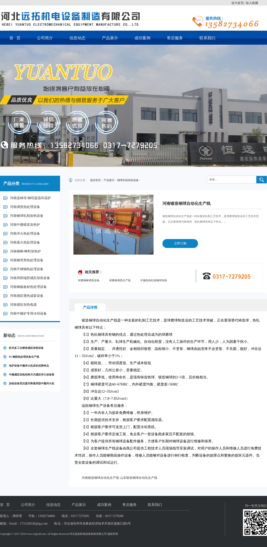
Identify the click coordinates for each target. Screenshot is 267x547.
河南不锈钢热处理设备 (26, 269)
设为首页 (237, 3)
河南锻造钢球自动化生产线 (100, 477)
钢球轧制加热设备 (128, 180)
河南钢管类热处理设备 (26, 260)
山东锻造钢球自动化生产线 (138, 477)
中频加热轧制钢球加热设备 (153, 281)
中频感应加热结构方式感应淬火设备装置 (31, 376)
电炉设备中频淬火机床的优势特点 (29, 365)
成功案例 (142, 38)
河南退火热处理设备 (25, 242)
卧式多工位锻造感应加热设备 (26, 347)
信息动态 (77, 38)
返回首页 (95, 180)
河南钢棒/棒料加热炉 (25, 251)
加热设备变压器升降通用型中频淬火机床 (31, 385)
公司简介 (45, 38)
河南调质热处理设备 (25, 207)
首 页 (14, 38)
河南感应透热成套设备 (26, 295)
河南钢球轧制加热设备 (26, 216)
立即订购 (180, 243)
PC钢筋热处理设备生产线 (24, 356)
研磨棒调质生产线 (120, 280)
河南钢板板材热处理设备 (28, 287)
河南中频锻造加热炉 (25, 224)
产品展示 (110, 38)
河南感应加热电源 (23, 304)
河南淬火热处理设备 (25, 233)
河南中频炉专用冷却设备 (28, 313)
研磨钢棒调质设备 (88, 280)
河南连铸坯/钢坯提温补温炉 (30, 198)
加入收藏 (252, 3)
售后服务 (175, 38)
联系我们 (207, 38)
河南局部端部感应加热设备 (30, 278)
